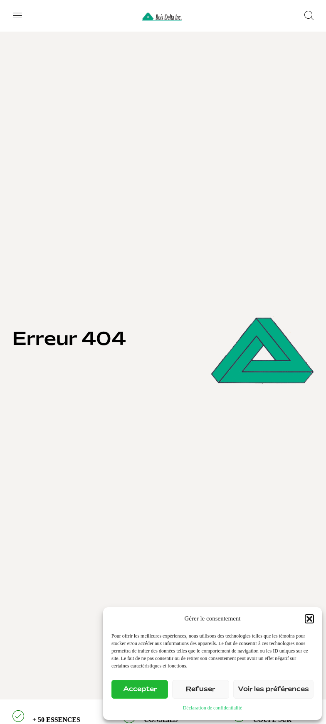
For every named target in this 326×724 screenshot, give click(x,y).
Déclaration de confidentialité (212, 708)
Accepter (140, 689)
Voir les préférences (273, 689)
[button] (309, 619)
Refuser (200, 689)
